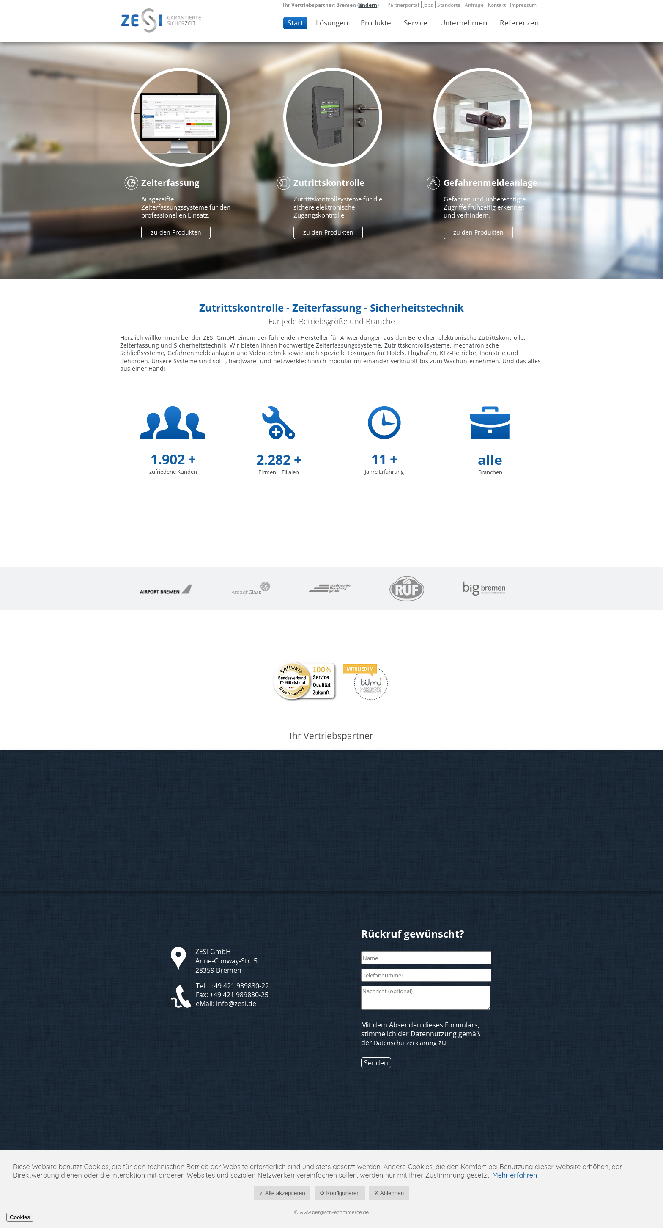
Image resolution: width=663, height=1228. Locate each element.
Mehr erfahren (514, 1175)
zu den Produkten (176, 232)
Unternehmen (463, 23)
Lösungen (332, 23)
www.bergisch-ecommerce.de (334, 1212)
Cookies (20, 1217)
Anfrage (474, 4)
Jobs (428, 4)
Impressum (523, 4)
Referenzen (519, 23)
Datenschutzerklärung (405, 1043)
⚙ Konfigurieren (340, 1193)
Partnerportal (403, 4)
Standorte (448, 4)
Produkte (376, 23)
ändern (368, 4)
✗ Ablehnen (389, 1193)
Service (415, 23)
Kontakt (497, 4)
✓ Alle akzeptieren (282, 1193)
